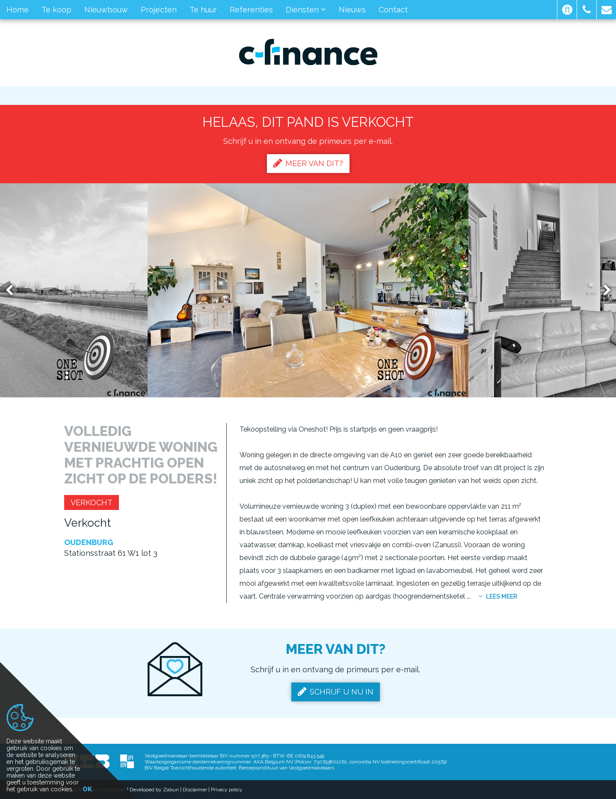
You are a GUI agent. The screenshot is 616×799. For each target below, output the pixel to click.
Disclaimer (195, 790)
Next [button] (603, 290)
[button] (567, 9)
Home (17, 9)
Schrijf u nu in (335, 691)
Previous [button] (13, 290)
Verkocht (92, 502)
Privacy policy (227, 790)
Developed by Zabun (154, 790)
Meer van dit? (308, 163)
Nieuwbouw (106, 9)
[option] (308, 290)
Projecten (159, 9)
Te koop (56, 9)
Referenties (251, 9)
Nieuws (352, 9)
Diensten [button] (306, 9)
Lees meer (498, 596)
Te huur (203, 9)
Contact (393, 9)
